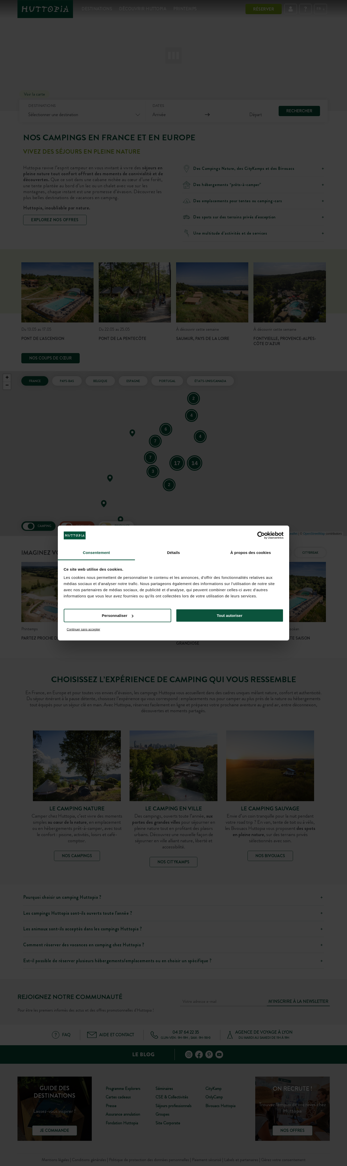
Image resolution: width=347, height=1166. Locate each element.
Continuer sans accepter (83, 629)
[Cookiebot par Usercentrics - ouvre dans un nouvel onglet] (261, 535)
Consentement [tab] (96, 552)
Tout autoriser (229, 615)
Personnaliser (117, 615)
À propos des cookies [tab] (250, 552)
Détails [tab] (173, 552)
